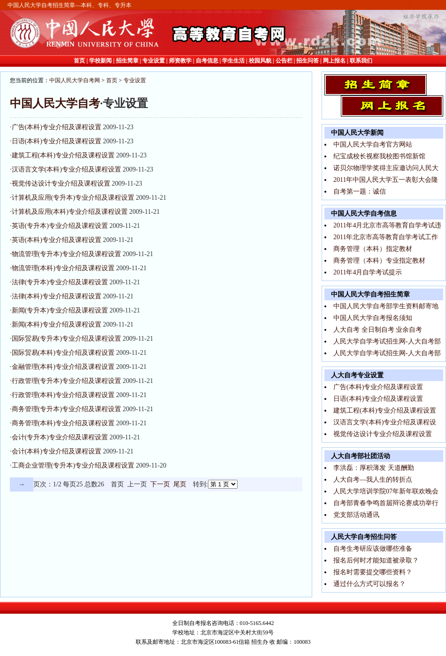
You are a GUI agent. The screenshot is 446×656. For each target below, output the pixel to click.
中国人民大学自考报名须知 (372, 317)
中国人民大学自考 (55, 103)
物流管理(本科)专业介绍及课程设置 (63, 268)
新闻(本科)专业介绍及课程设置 (56, 324)
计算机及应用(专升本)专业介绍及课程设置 (73, 197)
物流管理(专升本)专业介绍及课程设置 (66, 254)
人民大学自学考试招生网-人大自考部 (387, 341)
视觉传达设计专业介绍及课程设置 (61, 183)
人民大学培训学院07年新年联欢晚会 (385, 491)
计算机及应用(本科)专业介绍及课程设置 (70, 211)
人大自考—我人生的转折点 (372, 479)
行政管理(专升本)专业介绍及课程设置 (66, 380)
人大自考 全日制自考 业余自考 (377, 329)
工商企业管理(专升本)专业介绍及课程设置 (73, 465)
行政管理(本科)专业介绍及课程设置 (63, 394)
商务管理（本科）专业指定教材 (379, 260)
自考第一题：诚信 (359, 191)
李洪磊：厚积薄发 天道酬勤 (373, 467)
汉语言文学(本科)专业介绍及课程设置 (66, 169)
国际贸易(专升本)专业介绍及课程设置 (66, 338)
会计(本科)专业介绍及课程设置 (56, 451)
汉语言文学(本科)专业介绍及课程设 (384, 422)
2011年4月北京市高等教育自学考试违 (387, 225)
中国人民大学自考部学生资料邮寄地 (385, 306)
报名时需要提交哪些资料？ (372, 572)
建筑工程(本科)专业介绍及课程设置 (63, 155)
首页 (111, 80)
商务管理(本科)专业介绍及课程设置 (63, 423)
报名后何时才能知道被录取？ (376, 560)
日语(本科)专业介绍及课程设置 (56, 141)
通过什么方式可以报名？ (369, 583)
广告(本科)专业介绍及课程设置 (56, 127)
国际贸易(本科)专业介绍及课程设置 (63, 352)
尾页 (179, 484)
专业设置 (134, 80)
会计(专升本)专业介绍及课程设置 (60, 437)
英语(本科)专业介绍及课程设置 (56, 239)
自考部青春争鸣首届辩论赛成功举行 (385, 503)
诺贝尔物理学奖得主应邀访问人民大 (385, 168)
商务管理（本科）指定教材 (372, 248)
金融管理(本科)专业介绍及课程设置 (63, 366)
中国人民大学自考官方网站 (372, 144)
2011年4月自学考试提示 (367, 272)
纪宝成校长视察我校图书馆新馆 (379, 156)
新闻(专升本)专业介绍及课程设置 (60, 310)
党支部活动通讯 (356, 514)
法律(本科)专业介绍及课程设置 (56, 296)
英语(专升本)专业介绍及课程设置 (60, 225)
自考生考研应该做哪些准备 (372, 548)
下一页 (160, 484)
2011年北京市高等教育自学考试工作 (385, 237)
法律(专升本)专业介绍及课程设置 (60, 282)
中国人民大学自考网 (74, 80)
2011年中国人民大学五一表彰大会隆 (385, 179)
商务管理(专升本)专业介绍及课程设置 (66, 409)
